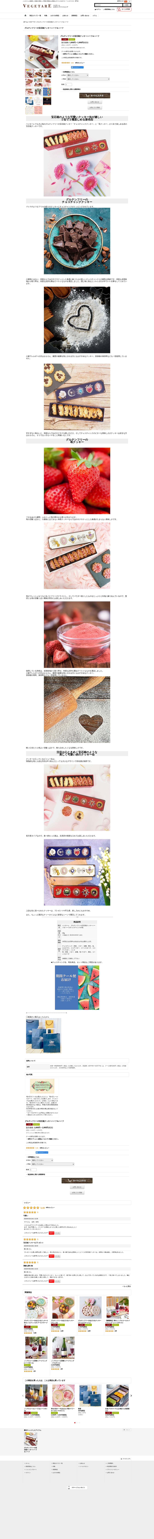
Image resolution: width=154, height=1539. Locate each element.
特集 (54, 1466)
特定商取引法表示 (112, 1466)
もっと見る (127, 1286)
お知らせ (82, 1463)
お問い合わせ (94, 102)
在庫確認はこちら (69, 72)
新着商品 (55, 1469)
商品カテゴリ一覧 (58, 1463)
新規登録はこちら (110, 9)
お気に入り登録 (95, 107)
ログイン (98, 9)
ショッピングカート (31, 1469)
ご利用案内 (110, 1463)
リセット (128, 1429)
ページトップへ (127, 1458)
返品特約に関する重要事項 (71, 89)
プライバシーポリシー (113, 1469)
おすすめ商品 (56, 1472)
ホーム (27, 1463)
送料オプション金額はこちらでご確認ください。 (79, 54)
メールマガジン (84, 1466)
